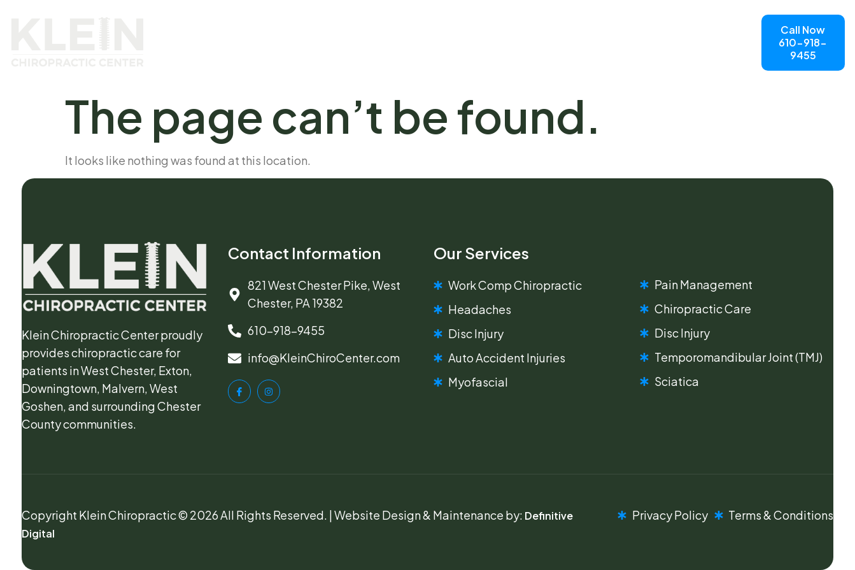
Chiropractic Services (330, 57)
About (337, 27)
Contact (440, 57)
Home (281, 27)
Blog (501, 27)
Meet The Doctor (421, 27)
